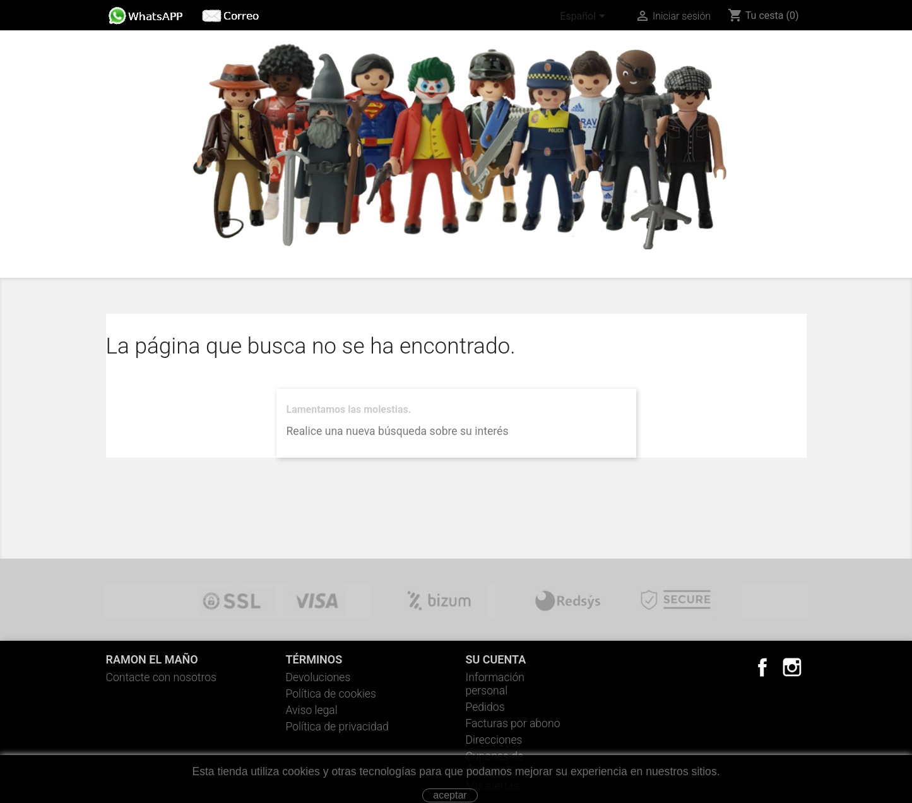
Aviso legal (312, 710)
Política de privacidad (337, 726)
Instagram (792, 667)
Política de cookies (331, 693)
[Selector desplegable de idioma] (585, 17)
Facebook (762, 667)
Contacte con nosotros (161, 677)
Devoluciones (318, 677)
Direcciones (494, 740)
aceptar (449, 795)
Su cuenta (496, 659)
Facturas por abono (513, 723)
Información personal (495, 684)
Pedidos (485, 707)
